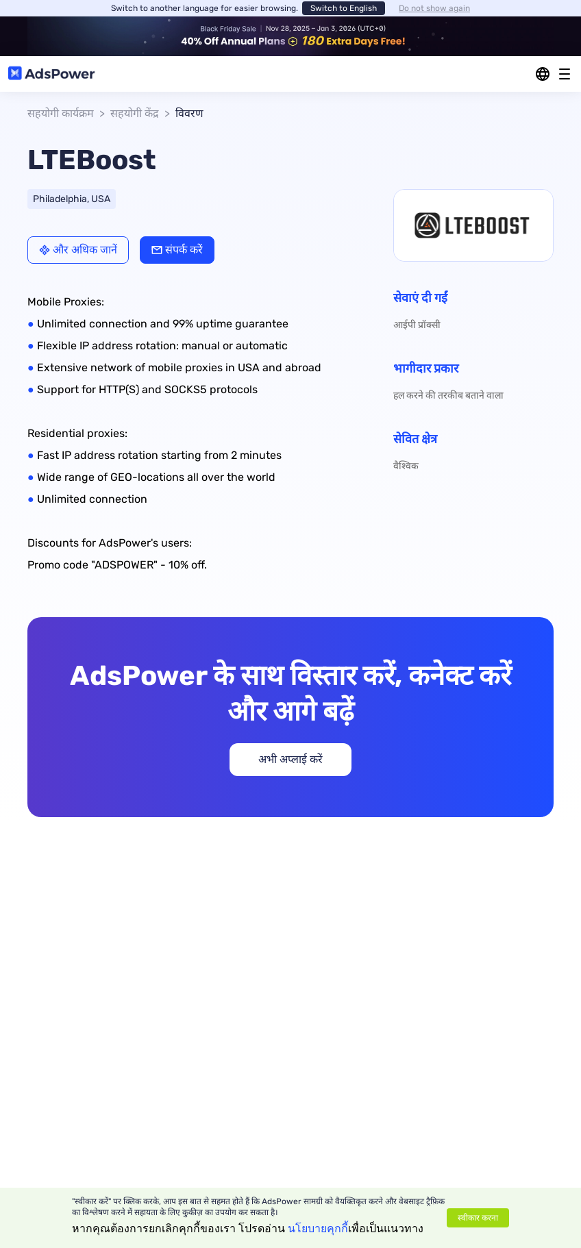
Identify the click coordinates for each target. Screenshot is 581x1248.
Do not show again (434, 8)
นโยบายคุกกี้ (318, 1228)
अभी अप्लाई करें (290, 759)
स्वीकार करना (478, 1218)
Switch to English (343, 8)
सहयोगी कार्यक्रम (60, 113)
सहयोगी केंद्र (134, 113)
